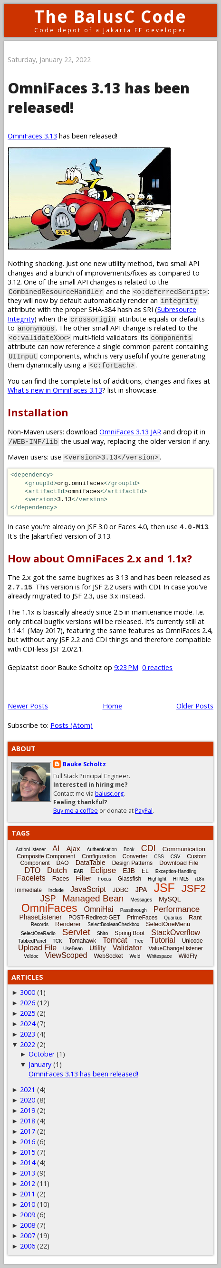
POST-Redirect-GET (94, 917)
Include (56, 890)
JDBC (121, 889)
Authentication (102, 849)
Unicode (192, 940)
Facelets (31, 878)
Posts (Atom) (71, 725)
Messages (141, 899)
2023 (27, 1033)
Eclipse (103, 870)
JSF (164, 887)
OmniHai (98, 909)
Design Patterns (132, 863)
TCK (57, 941)
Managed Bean (93, 898)
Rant (195, 917)
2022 (27, 1044)
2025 (27, 1013)
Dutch (57, 870)
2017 (27, 1131)
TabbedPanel (32, 941)
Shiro (102, 933)
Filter (83, 878)
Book (129, 849)
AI (55, 849)
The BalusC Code (110, 16)
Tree (139, 941)
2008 (27, 1225)
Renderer (68, 924)
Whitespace (159, 956)
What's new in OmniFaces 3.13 (55, 390)
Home (112, 705)
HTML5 (181, 879)
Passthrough (133, 910)
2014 (27, 1162)
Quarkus (173, 917)
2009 (27, 1214)
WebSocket (108, 956)
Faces (60, 878)
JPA (141, 889)
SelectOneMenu (168, 924)
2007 (27, 1235)
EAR (79, 871)
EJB (129, 870)
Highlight (157, 879)
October (42, 1053)
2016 (27, 1141)
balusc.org (109, 794)
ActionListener (31, 849)
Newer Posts (28, 705)
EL (145, 871)
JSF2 (194, 888)
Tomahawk (82, 940)
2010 (27, 1204)
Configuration (98, 856)
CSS (159, 856)
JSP (48, 898)
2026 (27, 1002)
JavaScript (88, 889)
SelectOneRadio (38, 933)
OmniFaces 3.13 (32, 135)
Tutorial (162, 940)
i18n (199, 879)
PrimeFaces (142, 917)
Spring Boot (129, 933)
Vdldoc (31, 956)
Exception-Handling (176, 871)
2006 (27, 1245)
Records (39, 924)
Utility (97, 948)
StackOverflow (175, 932)
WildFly (187, 956)
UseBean (73, 948)
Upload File (37, 948)
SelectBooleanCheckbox (113, 924)
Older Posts (194, 705)
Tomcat (115, 940)
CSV (176, 856)
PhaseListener (40, 917)
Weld (135, 956)
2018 (27, 1120)
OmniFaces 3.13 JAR (130, 431)
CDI (148, 848)
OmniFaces (49, 908)
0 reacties (157, 667)
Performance (177, 909)
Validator (127, 948)
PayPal (144, 811)
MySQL (170, 899)
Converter (134, 856)
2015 (27, 1152)
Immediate (28, 890)
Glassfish (129, 878)
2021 (27, 1089)
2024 (27, 1023)
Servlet (76, 932)
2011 (27, 1193)
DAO (63, 863)
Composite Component (46, 856)
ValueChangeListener (175, 948)
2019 (27, 1110)
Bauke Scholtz (84, 764)
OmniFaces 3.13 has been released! (83, 1073)
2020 (27, 1099)
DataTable (91, 862)
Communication (184, 849)
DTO (32, 870)
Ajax (73, 849)
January (40, 1064)
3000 (27, 992)
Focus (104, 879)
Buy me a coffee (75, 811)
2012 (27, 1183)
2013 (27, 1172)
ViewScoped (66, 955)
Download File (178, 862)
